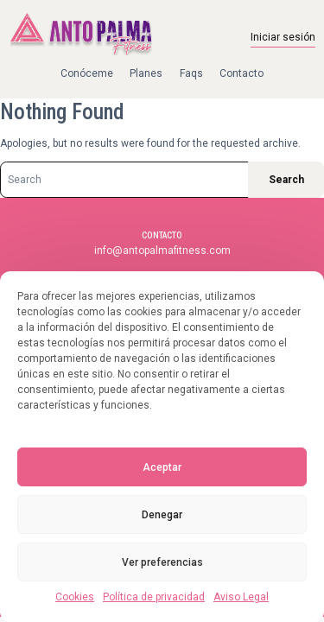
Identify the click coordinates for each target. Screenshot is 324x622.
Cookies (74, 597)
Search (286, 180)
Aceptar (162, 467)
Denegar (162, 515)
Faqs (191, 73)
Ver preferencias (162, 562)
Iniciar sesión (283, 37)
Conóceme (86, 73)
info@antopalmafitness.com (162, 250)
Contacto (241, 73)
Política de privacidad (154, 597)
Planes (146, 73)
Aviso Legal (241, 597)
